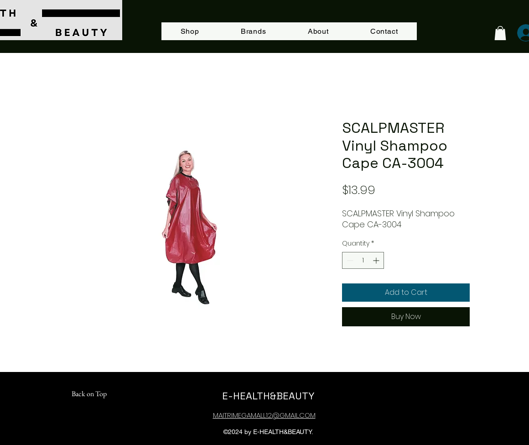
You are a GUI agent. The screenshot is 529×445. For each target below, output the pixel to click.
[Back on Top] (89, 394)
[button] (500, 33)
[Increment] (377, 260)
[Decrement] (349, 260)
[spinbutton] (363, 260)
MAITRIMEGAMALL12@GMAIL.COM (264, 415)
